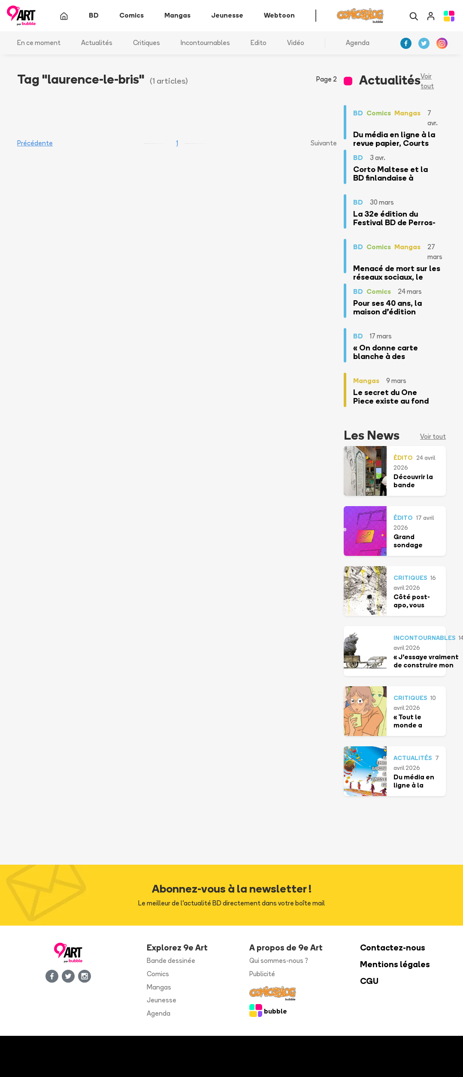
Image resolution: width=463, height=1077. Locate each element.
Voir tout (427, 81)
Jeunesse (161, 1000)
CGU (369, 981)
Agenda (357, 43)
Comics (158, 974)
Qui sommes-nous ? (278, 961)
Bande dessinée (171, 961)
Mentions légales (395, 965)
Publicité (262, 974)
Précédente (35, 143)
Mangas (159, 987)
